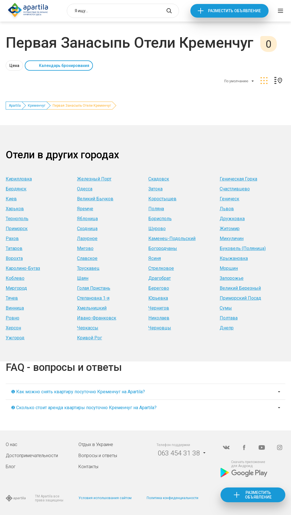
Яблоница (87, 218)
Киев (11, 198)
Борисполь (160, 218)
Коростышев (162, 198)
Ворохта (14, 258)
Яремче (85, 208)
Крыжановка (234, 258)
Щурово (157, 228)
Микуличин (232, 238)
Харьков (15, 208)
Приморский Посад (240, 298)
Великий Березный (240, 288)
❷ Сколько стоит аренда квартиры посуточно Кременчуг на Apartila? (84, 407)
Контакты (88, 466)
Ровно (12, 318)
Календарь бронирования (64, 65)
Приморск (17, 228)
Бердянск (16, 189)
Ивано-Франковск (96, 318)
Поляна (156, 208)
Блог (11, 466)
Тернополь (17, 218)
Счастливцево (235, 189)
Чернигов (158, 308)
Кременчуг (36, 106)
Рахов (12, 238)
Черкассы (87, 328)
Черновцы (159, 328)
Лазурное (87, 238)
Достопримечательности (32, 455)
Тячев (12, 298)
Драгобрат (159, 278)
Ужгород (15, 337)
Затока (155, 189)
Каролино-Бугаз (23, 268)
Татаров (14, 248)
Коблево (15, 278)
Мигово (85, 248)
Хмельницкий (92, 308)
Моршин (229, 268)
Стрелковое (161, 268)
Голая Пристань (93, 288)
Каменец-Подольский (172, 238)
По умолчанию (236, 81)
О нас (11, 444)
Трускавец (88, 268)
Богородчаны (162, 248)
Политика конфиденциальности (172, 498)
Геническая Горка (238, 179)
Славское (87, 258)
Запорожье (232, 278)
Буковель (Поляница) (243, 248)
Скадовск (158, 179)
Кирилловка (19, 179)
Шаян (82, 278)
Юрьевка (158, 298)
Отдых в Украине (95, 444)
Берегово (158, 288)
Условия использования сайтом (105, 498)
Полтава (229, 318)
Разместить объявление (234, 11)
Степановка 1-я (93, 298)
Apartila (15, 106)
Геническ (229, 198)
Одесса (84, 189)
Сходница (87, 228)
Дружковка (232, 218)
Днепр (227, 328)
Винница (15, 308)
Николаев (158, 318)
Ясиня (154, 258)
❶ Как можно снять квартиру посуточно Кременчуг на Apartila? (78, 391)
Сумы (226, 308)
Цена (14, 65)
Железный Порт (94, 179)
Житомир (230, 228)
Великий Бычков (95, 198)
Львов (227, 208)
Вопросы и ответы (97, 455)
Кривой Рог (89, 337)
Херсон (13, 328)
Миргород (16, 288)
